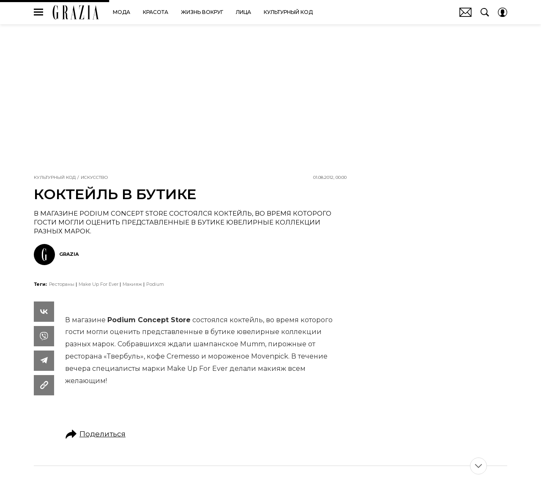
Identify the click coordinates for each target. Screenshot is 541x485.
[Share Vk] (44, 311)
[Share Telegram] (44, 361)
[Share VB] (44, 336)
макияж (132, 284)
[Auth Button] (502, 12)
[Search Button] (484, 12)
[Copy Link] (44, 385)
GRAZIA (76, 12)
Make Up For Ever (98, 284)
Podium (155, 284)
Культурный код (55, 177)
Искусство (94, 177)
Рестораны (61, 284)
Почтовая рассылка (465, 12)
